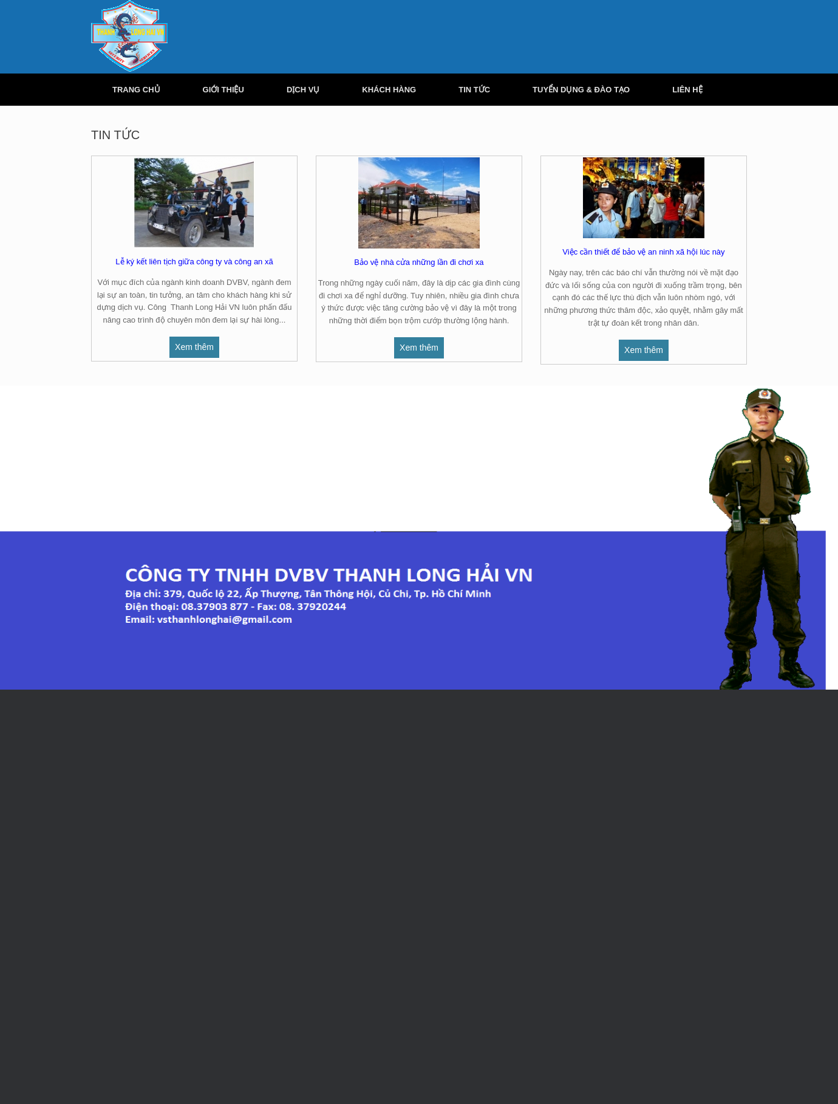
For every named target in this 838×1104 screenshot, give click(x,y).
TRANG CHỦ (136, 89)
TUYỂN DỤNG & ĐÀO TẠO (581, 89)
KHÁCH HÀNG (389, 89)
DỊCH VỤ (303, 89)
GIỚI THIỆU (223, 89)
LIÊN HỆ (687, 89)
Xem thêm (194, 347)
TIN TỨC (474, 89)
